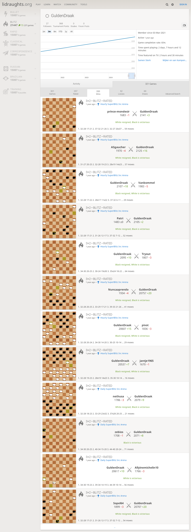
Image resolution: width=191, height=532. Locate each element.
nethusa (118, 396)
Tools (83, 4)
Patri (120, 218)
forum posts (83, 24)
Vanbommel (146, 182)
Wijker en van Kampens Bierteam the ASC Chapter (175, 60)
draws (145, 92)
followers (47, 24)
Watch (57, 4)
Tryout (146, 254)
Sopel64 (118, 503)
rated (75, 92)
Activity (76, 83)
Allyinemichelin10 (146, 467)
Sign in (183, 4)
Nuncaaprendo (118, 289)
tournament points (61, 24)
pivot (145, 325)
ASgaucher (118, 147)
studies (74, 24)
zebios (119, 432)
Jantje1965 (147, 360)
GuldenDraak (149, 111)
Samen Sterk (144, 60)
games (52, 92)
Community (70, 4)
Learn (47, 4)
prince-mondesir (118, 111)
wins (98, 92)
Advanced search (172, 94)
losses (121, 92)
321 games (151, 84)
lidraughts (17, 4)
